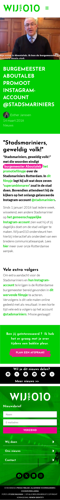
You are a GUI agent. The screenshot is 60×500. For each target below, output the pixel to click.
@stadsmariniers (43, 200)
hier (6, 246)
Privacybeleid (23, 488)
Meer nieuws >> (27, 381)
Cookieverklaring (30, 491)
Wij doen (11, 442)
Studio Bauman (15, 494)
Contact (10, 460)
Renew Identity (36, 497)
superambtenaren (16, 185)
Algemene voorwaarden (43, 488)
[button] (46, 8)
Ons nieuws (12, 451)
